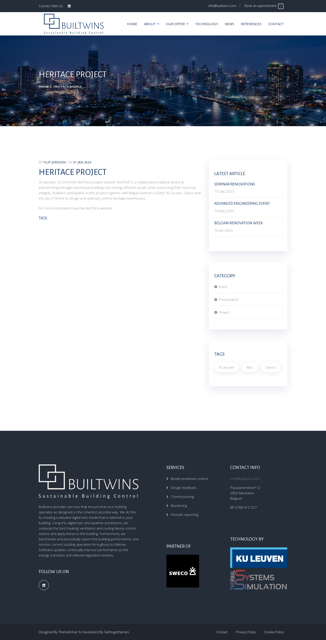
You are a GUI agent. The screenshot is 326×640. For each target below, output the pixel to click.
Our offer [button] (176, 24)
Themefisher (68, 632)
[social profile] (69, 6)
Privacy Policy (246, 632)
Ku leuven (226, 367)
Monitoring (179, 505)
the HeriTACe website (95, 208)
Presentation (229, 299)
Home (132, 24)
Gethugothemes (116, 632)
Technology (206, 24)
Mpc (250, 367)
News (229, 24)
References (251, 24)
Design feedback (183, 487)
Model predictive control (189, 478)
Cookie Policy (274, 632)
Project (224, 312)
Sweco (271, 367)
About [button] (150, 24)
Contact (276, 24)
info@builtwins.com (222, 6)
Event (223, 286)
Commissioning (182, 496)
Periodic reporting (184, 514)
